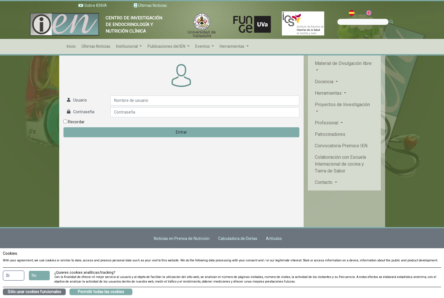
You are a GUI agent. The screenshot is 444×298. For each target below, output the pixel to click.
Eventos (203, 46)
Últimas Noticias (95, 46)
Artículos (274, 238)
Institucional (127, 46)
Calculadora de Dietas (237, 238)
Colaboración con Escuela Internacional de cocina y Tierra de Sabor (340, 164)
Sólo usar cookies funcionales (34, 291)
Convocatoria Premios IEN (341, 145)
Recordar (74, 122)
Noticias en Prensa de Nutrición (182, 238)
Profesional (327, 123)
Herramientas (232, 46)
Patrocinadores (330, 134)
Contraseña (83, 112)
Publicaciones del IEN (167, 46)
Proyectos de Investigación (342, 104)
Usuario (80, 100)
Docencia (325, 81)
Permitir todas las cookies (101, 291)
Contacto (324, 182)
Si (7, 275)
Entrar (181, 132)
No (34, 275)
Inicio (71, 46)
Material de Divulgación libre (343, 63)
